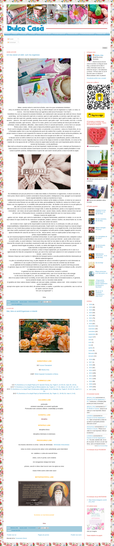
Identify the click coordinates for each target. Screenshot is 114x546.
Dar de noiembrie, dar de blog (101, 219)
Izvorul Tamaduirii (46, 365)
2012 (91, 376)
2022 (91, 315)
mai (89, 345)
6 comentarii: (32, 528)
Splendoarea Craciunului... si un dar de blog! (101, 255)
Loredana (90, 416)
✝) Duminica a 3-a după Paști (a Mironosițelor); (30, 387)
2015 (91, 367)
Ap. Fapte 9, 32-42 (65, 389)
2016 (91, 365)
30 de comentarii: (34, 301)
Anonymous (90, 427)
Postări (10, 39)
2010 (91, 381)
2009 (91, 384)
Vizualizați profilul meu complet (96, 78)
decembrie (91, 326)
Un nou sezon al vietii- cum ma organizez (23, 55)
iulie (89, 339)
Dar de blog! (99, 263)
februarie (91, 353)
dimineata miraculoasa (62, 445)
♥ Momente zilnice (73, 34)
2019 (91, 323)
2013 (91, 373)
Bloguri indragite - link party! (100, 228)
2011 (91, 378)
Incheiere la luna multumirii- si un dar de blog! (100, 211)
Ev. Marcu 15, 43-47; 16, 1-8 (68, 387)
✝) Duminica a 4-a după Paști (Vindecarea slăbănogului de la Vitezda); (34, 389)
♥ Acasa (7, 34)
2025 (91, 307)
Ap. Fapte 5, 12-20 (56, 385)
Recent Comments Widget (102, 445)
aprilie (90, 348)
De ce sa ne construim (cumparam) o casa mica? (99, 293)
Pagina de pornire (43, 535)
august (90, 337)
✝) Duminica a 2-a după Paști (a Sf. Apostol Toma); (32, 385)
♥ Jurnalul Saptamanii (59, 34)
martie (90, 350)
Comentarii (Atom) (21, 538)
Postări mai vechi (76, 535)
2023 (91, 312)
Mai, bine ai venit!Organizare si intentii (22, 311)
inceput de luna (16, 530)
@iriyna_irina (98, 55)
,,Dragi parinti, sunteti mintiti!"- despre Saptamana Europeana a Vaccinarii (101, 283)
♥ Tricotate (32, 34)
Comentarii (12, 42)
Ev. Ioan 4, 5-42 (69, 393)
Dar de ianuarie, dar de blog (100, 246)
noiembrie (91, 329)
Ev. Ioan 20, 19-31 (70, 385)
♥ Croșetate (23, 34)
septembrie (92, 334)
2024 (91, 310)
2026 (91, 304)
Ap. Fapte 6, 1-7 (52, 387)
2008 (91, 387)
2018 (91, 359)
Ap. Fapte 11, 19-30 (56, 393)
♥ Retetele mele (101, 34)
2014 (91, 370)
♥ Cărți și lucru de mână (44, 34)
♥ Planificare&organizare (87, 34)
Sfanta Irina (45, 370)
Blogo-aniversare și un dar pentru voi (101, 272)
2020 (91, 321)
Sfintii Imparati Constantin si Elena (46, 374)
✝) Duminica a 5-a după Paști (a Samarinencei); (33, 393)
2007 (91, 389)
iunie (90, 342)
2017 (91, 362)
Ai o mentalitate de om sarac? (101, 237)
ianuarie (91, 356)
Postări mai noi (11, 535)
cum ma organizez (17, 304)
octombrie (91, 331)
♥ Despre (14, 34)
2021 (91, 318)
